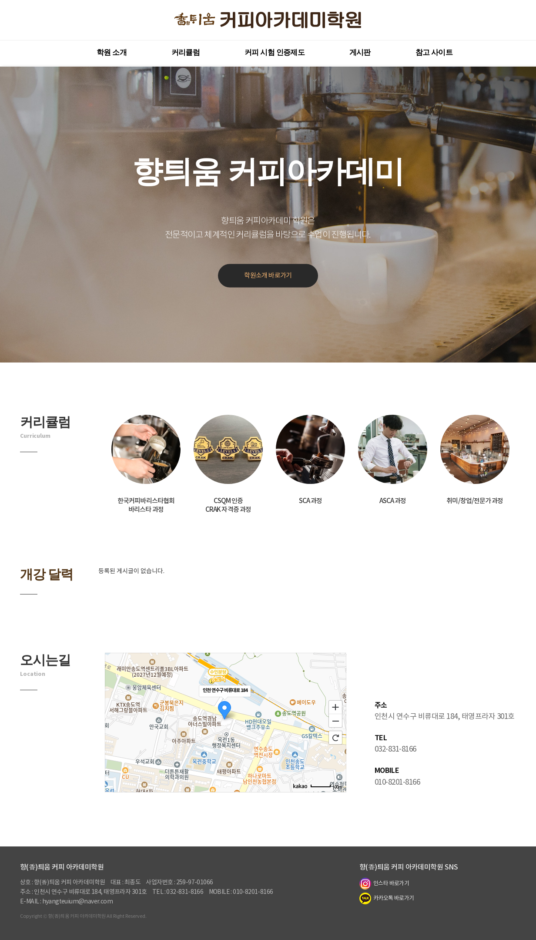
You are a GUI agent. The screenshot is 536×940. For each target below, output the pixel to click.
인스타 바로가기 (384, 883)
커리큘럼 (185, 52)
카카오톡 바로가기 (386, 898)
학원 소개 (112, 52)
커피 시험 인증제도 (275, 52)
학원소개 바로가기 (268, 275)
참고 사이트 (433, 52)
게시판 (360, 52)
